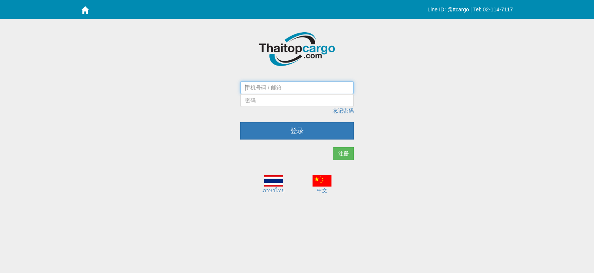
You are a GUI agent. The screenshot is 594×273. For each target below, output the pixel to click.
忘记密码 (343, 111)
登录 (297, 131)
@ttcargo (458, 9)
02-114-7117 (498, 9)
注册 (343, 154)
